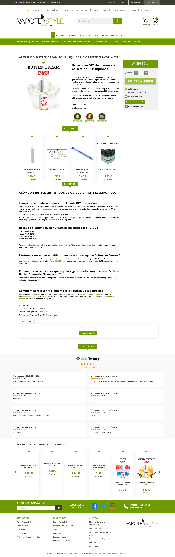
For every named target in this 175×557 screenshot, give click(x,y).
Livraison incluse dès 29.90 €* (64, 526)
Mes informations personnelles (28, 537)
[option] (32, 159)
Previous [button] (15, 472)
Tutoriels (111, 2)
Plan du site (93, 546)
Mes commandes (23, 529)
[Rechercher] (99, 21)
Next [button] (160, 472)
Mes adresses (22, 533)
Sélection (56, 529)
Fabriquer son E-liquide (61, 541)
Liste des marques (59, 537)
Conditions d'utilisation (97, 528)
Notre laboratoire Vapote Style (100, 539)
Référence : (132, 89)
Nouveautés (57, 533)
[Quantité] (141, 73)
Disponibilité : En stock (137, 92)
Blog (123, 2)
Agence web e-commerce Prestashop (114, 553)
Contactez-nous (152, 2)
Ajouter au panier (140, 81)
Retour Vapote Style (24, 522)
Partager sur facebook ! (137, 106)
